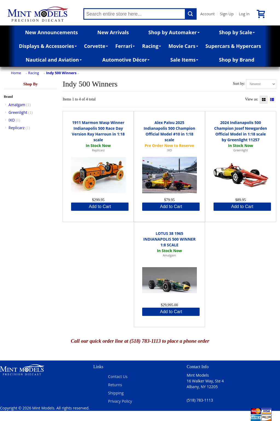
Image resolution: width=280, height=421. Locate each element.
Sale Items (184, 59)
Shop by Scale (237, 32)
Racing (151, 46)
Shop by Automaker (174, 32)
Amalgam (16, 104)
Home (16, 72)
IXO (11, 120)
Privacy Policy (120, 401)
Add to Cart (100, 206)
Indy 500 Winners (61, 72)
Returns (115, 384)
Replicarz (16, 127)
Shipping (116, 393)
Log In (244, 13)
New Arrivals (113, 32)
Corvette (96, 46)
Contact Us (117, 376)
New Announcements (51, 32)
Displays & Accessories (48, 46)
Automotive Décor (126, 59)
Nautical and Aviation (54, 59)
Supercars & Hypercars (233, 46)
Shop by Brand (237, 59)
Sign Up (227, 13)
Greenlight (17, 112)
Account (207, 13)
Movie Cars (183, 46)
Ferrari (125, 46)
